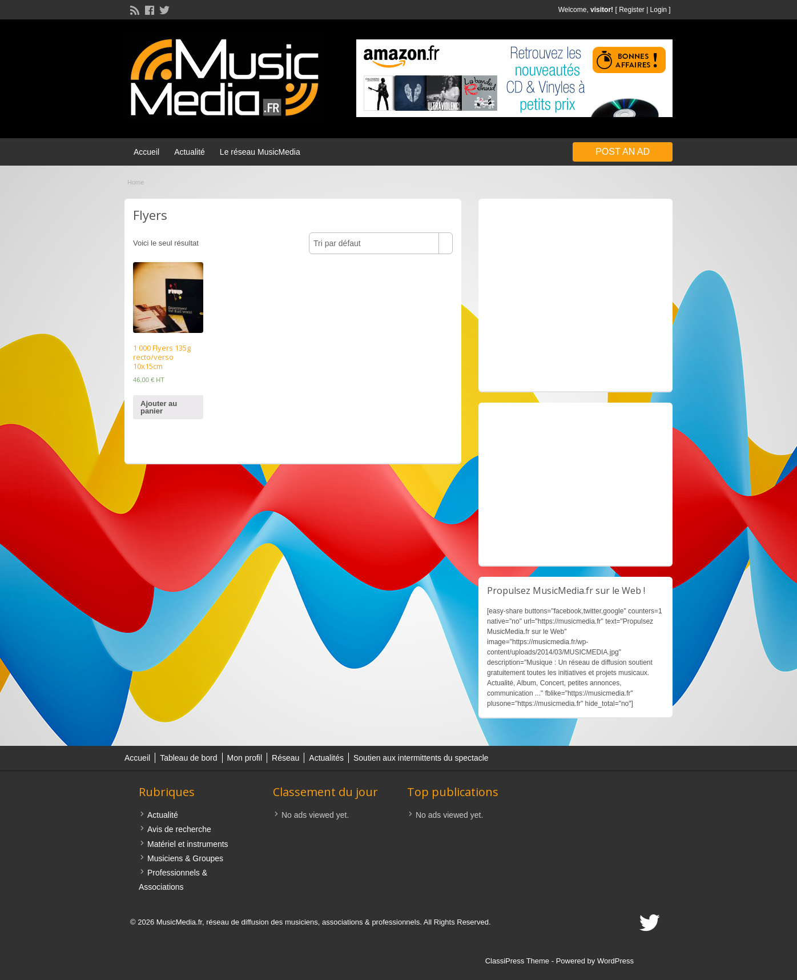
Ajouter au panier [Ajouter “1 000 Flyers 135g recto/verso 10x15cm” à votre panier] (158, 407)
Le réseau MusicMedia (260, 151)
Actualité (189, 151)
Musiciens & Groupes (185, 858)
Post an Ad (622, 151)
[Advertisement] (575, 295)
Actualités (326, 757)
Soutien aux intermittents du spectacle (421, 757)
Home (135, 182)
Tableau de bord (188, 757)
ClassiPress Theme (517, 961)
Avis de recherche (179, 829)
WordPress (615, 961)
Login (658, 10)
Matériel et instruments (187, 844)
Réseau (285, 757)
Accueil (146, 151)
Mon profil (244, 757)
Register (632, 10)
